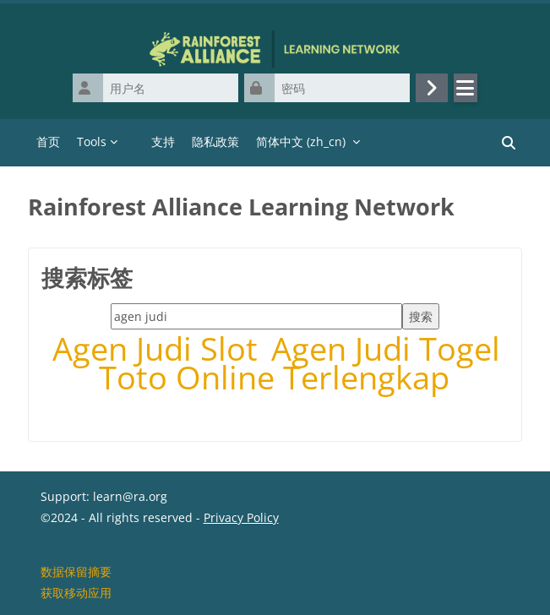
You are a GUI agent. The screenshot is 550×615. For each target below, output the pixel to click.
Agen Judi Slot (159, 348)
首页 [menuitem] (48, 141)
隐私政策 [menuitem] (215, 141)
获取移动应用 (76, 593)
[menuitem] (134, 142)
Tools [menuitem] (91, 141)
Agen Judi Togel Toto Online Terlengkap (299, 363)
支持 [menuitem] (163, 141)
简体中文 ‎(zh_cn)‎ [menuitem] (301, 141)
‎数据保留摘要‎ (76, 571)
